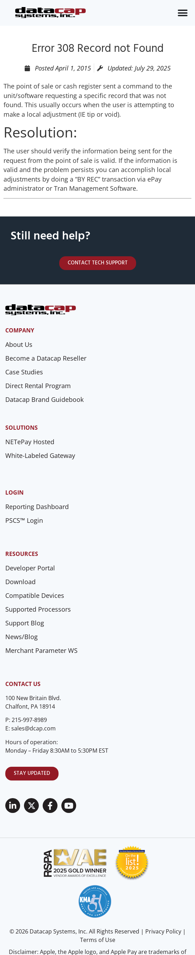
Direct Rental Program (38, 385)
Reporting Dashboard (37, 506)
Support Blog (24, 623)
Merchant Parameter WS (41, 650)
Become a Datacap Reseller (45, 358)
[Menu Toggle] (182, 13)
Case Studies (24, 372)
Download (20, 581)
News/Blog (21, 636)
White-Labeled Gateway (40, 455)
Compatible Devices (34, 595)
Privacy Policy (163, 931)
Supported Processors (38, 609)
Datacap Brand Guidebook (44, 399)
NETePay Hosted (29, 441)
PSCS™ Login (24, 520)
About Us (18, 344)
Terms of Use (97, 940)
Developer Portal (30, 568)
